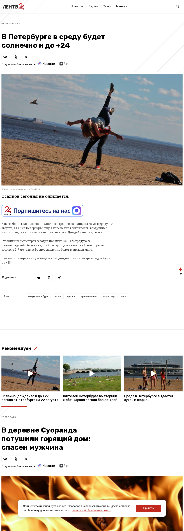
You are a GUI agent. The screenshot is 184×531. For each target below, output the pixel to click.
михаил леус (109, 296)
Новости (77, 6)
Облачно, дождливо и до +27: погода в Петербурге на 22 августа (29, 398)
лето (123, 296)
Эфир (107, 6)
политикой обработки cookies (91, 510)
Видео (93, 6)
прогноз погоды (88, 296)
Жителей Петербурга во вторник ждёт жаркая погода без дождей (90, 398)
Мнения (121, 6)
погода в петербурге (38, 296)
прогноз (71, 296)
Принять (148, 507)
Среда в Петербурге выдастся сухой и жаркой (149, 398)
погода (57, 296)
